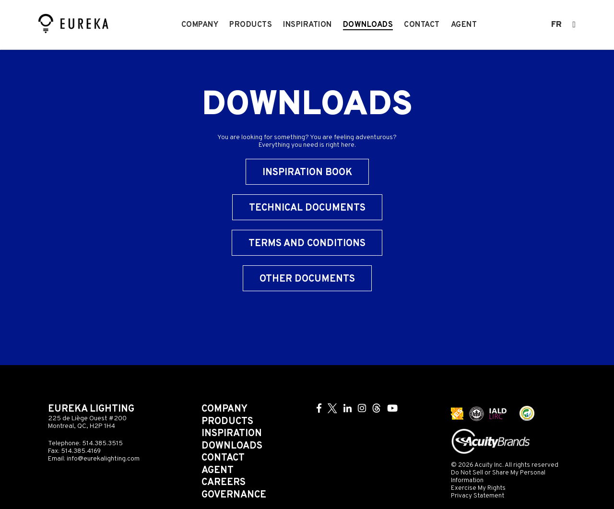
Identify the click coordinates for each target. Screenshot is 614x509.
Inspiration (307, 25)
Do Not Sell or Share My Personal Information (498, 477)
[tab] (307, 212)
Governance (233, 495)
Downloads (368, 25)
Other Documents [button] (307, 279)
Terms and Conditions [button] (307, 243)
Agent (464, 25)
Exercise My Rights (478, 488)
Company (200, 25)
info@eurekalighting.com (103, 459)
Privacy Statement (477, 496)
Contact (422, 25)
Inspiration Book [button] (307, 172)
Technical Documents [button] (307, 208)
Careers (223, 482)
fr (556, 25)
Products (250, 25)
